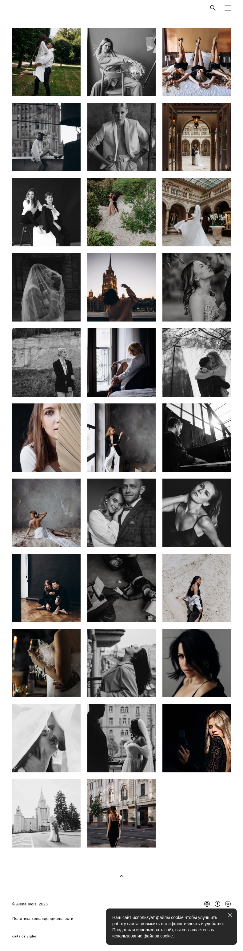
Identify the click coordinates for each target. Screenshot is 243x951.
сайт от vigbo (24, 936)
